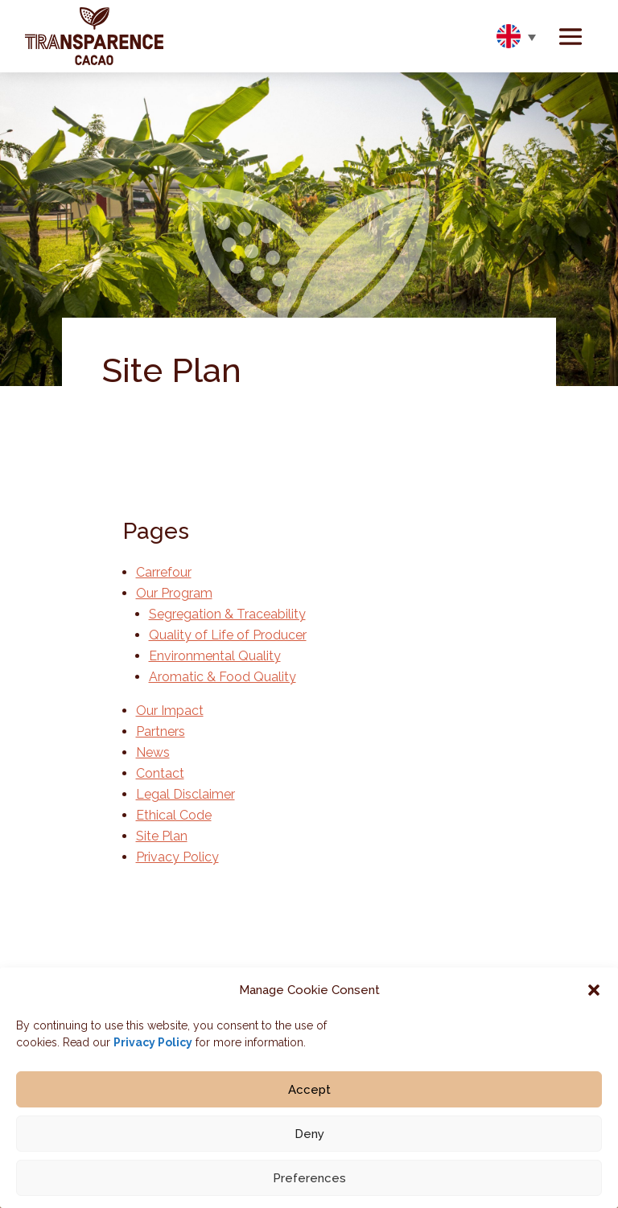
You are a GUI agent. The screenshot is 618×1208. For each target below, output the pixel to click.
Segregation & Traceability (227, 614)
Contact (160, 773)
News (153, 752)
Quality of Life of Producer (228, 635)
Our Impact (170, 710)
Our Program (174, 593)
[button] (594, 996)
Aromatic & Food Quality (222, 676)
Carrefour (164, 572)
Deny (309, 1139)
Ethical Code (174, 815)
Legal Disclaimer (185, 794)
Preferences (309, 1184)
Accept (309, 1095)
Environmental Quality (215, 656)
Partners (160, 731)
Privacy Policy (152, 1048)
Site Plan (161, 836)
